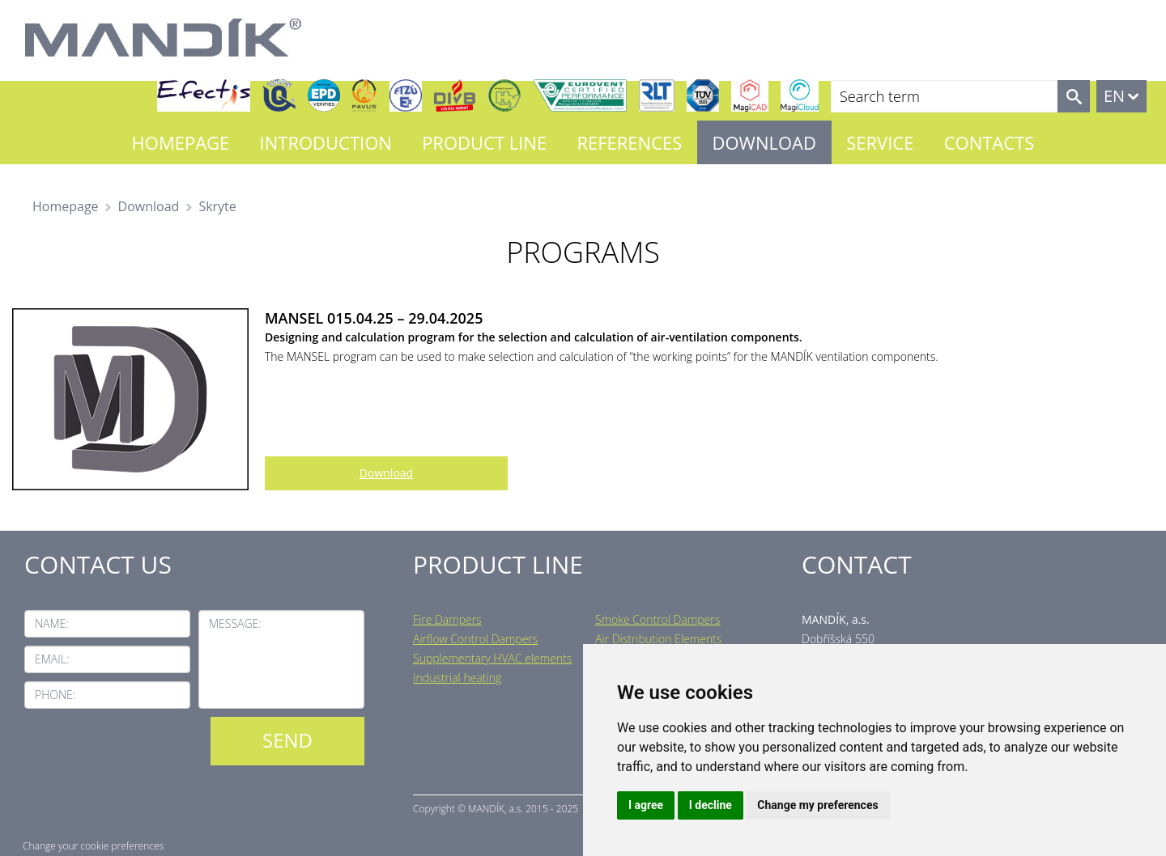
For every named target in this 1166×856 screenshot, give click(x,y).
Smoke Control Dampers (657, 619)
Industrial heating (457, 677)
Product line (484, 142)
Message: (235, 623)
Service (879, 142)
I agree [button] (645, 805)
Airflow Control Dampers (475, 638)
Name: (52, 623)
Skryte (217, 206)
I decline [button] (710, 805)
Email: (52, 659)
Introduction (326, 142)
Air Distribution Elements (658, 638)
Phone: (55, 694)
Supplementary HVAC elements (492, 658)
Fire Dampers (447, 619)
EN (1114, 96)
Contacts (989, 142)
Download (764, 142)
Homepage (181, 142)
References (629, 142)
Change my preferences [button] (817, 805)
